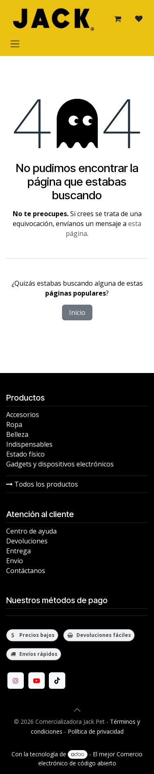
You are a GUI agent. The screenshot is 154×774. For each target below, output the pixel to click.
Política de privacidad (96, 731)
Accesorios (22, 414)
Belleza (17, 434)
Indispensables (29, 444)
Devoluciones (27, 541)
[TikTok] (57, 680)
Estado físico (25, 454)
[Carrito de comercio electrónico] (117, 19)
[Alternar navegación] (15, 43)
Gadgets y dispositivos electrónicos (60, 464)
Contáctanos (25, 570)
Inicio (77, 312)
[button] (77, 710)
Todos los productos (42, 484)
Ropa (14, 424)
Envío (14, 560)
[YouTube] (36, 680)
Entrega (18, 550)
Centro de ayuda (31, 531)
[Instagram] (15, 680)
